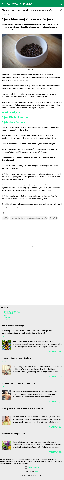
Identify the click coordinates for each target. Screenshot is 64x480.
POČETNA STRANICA (12, 312)
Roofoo (36, 471)
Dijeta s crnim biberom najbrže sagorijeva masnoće (29, 218)
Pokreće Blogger (32, 467)
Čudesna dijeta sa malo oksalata (16, 358)
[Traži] (61, 4)
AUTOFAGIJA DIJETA (19, 3)
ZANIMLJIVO (9, 320)
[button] (61, 10)
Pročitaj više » (55, 352)
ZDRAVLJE (53, 218)
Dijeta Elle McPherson (15, 117)
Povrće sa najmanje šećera (13, 433)
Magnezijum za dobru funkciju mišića (18, 383)
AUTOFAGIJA (9, 314)
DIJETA (5, 218)
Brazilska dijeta (11, 112)
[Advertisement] (32, 286)
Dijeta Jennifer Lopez (14, 122)
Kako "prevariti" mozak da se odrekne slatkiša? (23, 408)
